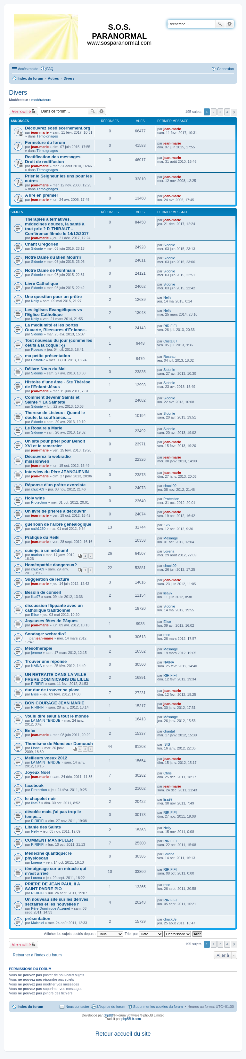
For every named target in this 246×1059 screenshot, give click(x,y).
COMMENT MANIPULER (49, 840)
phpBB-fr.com (131, 1019)
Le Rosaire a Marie (43, 428)
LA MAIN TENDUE (46, 720)
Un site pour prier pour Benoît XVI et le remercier (55, 443)
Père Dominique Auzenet (50, 908)
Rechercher (220, 24)
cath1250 (38, 528)
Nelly (35, 301)
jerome (36, 653)
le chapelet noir (40, 798)
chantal (169, 731)
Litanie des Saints (43, 827)
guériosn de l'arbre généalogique (58, 524)
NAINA (36, 666)
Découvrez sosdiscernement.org (57, 128)
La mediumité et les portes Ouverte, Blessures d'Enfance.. (56, 327)
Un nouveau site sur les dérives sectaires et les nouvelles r (56, 901)
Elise (35, 614)
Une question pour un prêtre (53, 296)
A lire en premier (41, 195)
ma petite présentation (47, 355)
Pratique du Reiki (42, 537)
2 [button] (214, 112)
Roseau (37, 349)
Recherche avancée (229, 24)
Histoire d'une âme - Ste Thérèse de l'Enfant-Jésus (57, 384)
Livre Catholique (41, 283)
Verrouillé (21, 111)
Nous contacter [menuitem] (77, 1006)
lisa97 (35, 597)
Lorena (168, 551)
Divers (18, 92)
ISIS (166, 525)
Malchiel (37, 923)
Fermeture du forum (45, 142)
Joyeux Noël (37, 772)
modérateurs (41, 100)
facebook (34, 785)
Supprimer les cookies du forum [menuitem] (158, 1006)
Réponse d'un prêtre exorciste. (56, 484)
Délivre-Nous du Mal (45, 368)
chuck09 (37, 489)
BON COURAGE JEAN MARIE (54, 703)
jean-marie (40, 132)
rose (166, 635)
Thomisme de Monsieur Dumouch (59, 743)
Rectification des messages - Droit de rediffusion (54, 159)
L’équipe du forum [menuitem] (111, 1006)
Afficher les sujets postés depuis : (83, 934)
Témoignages (47, 136)
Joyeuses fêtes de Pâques (51, 620)
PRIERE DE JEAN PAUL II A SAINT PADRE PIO (52, 886)
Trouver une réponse (46, 661)
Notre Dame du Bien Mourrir (53, 257)
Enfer (30, 730)
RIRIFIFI (170, 326)
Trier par (143, 934)
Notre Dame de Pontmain (50, 270)
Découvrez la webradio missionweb (48, 459)
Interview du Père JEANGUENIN (57, 471)
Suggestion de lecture (47, 579)
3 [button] (220, 112)
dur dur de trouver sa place (52, 689)
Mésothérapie (38, 648)
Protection (39, 502)
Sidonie (37, 248)
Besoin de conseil (43, 592)
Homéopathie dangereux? (51, 564)
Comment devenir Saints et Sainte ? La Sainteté (52, 399)
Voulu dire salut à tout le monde (57, 716)
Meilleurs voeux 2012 (46, 758)
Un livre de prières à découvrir (55, 511)
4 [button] (227, 112)
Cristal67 (170, 341)
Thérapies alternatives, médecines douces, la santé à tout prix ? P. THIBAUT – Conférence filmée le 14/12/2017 (57, 226)
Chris (167, 773)
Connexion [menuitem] (225, 69)
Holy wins (35, 498)
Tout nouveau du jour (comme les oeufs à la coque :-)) (58, 343)
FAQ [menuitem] (49, 69)
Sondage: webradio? (46, 633)
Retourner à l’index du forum (37, 955)
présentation (37, 918)
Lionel (35, 748)
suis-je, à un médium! (46, 550)
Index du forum (30, 1006)
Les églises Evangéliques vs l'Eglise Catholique (53, 312)
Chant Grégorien (41, 244)
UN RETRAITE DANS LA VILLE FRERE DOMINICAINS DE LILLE (57, 677)
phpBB (108, 1015)
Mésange (170, 538)
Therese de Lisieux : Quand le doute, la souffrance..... (55, 415)
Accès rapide (28, 69)
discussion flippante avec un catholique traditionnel (54, 608)
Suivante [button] (234, 112)
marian (36, 555)
